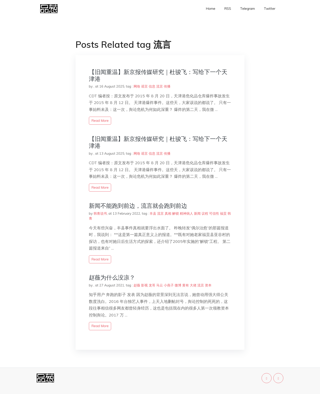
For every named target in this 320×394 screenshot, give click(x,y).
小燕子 (169, 285)
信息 (152, 86)
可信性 (214, 213)
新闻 (197, 213)
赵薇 (137, 285)
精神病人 (186, 213)
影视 (144, 285)
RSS (227, 8)
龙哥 (152, 285)
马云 (159, 285)
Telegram (247, 8)
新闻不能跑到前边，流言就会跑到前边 (138, 205)
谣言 (144, 86)
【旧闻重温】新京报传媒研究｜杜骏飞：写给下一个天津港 (158, 75)
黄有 (185, 285)
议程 (205, 213)
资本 (208, 285)
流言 (159, 86)
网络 (137, 86)
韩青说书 (100, 213)
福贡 (223, 213)
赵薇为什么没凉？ (112, 277)
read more (100, 120)
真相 (168, 213)
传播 (167, 86)
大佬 (193, 285)
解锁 (175, 213)
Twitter (269, 8)
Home (210, 8)
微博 (178, 285)
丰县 (153, 213)
